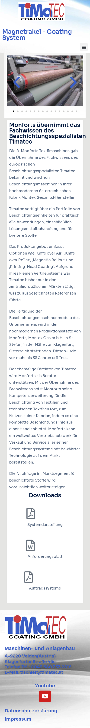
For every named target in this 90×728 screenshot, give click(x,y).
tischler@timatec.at (41, 672)
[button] (84, 47)
